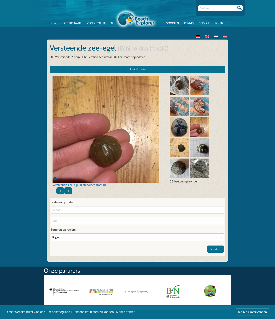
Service (204, 23)
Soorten (172, 23)
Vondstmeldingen (100, 23)
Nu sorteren (215, 248)
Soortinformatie (137, 69)
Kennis (189, 23)
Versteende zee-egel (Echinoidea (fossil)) (79, 185)
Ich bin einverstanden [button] (252, 312)
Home (53, 23)
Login (219, 23)
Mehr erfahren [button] (126, 312)
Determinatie (72, 23)
